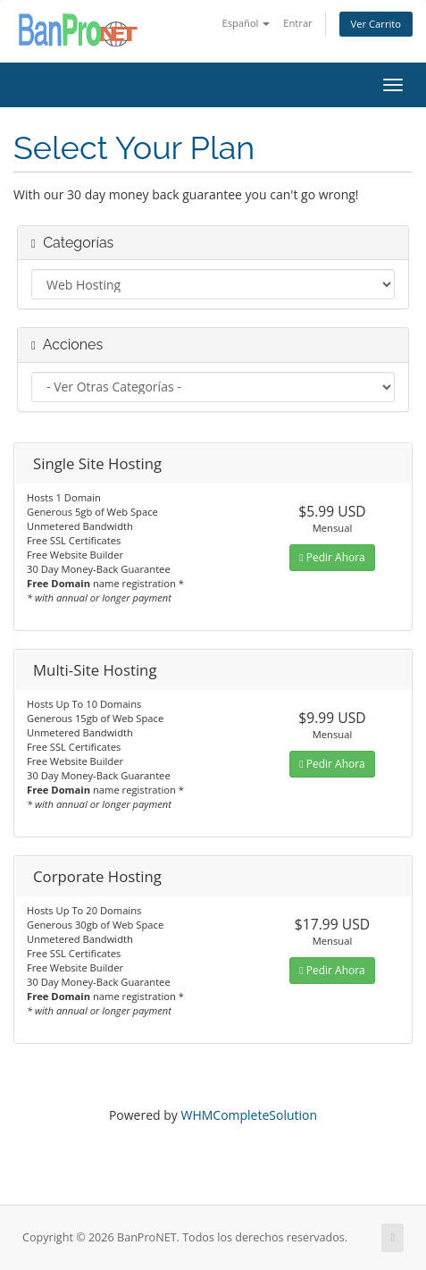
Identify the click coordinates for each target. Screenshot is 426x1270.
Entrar (297, 22)
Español (245, 22)
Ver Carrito (376, 23)
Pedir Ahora (332, 557)
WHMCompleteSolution (248, 1114)
